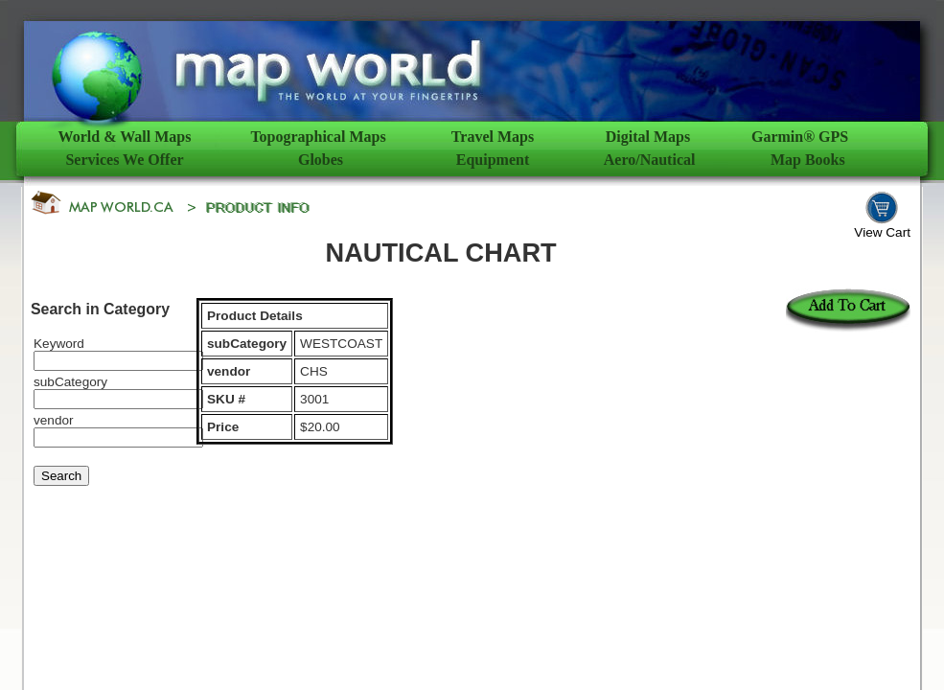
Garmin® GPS (799, 136)
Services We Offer (124, 159)
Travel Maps (492, 136)
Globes (320, 159)
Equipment (492, 159)
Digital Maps (648, 136)
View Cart (882, 232)
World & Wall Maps (125, 136)
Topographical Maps (317, 136)
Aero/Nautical (650, 159)
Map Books (808, 159)
